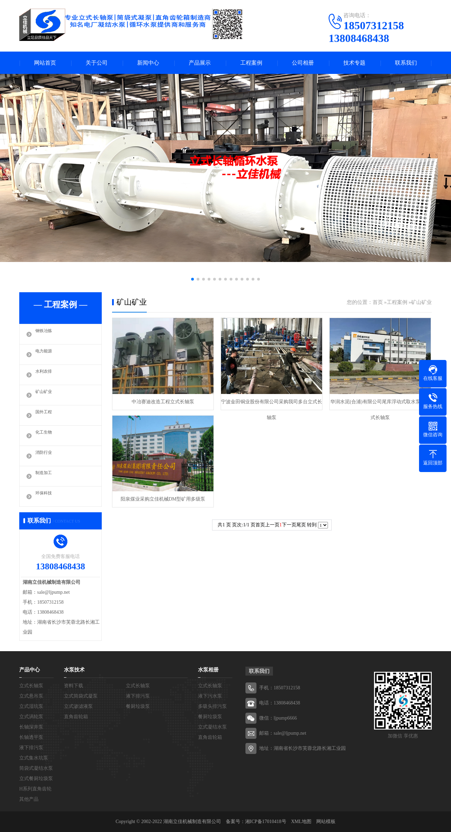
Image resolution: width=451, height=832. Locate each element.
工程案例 (251, 63)
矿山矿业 (45, 395)
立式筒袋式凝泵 (81, 696)
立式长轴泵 (31, 685)
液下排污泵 (31, 747)
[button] (192, 279)
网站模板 (326, 821)
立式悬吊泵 (31, 696)
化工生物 (45, 435)
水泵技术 (74, 669)
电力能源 (45, 354)
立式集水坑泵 (33, 757)
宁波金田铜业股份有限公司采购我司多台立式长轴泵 (271, 404)
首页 (378, 302)
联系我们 (406, 63)
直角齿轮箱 (76, 716)
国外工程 (45, 415)
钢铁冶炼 (45, 334)
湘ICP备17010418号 (265, 821)
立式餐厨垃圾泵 (36, 778)
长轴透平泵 (31, 737)
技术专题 (354, 63)
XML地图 (301, 821)
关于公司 (97, 63)
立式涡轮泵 (31, 716)
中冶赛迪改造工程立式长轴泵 (163, 401)
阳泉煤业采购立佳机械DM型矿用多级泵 (163, 499)
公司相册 (303, 63)
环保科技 (45, 496)
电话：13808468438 (279, 702)
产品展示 (200, 63)
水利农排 (45, 374)
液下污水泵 (210, 696)
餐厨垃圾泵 (138, 706)
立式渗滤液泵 (78, 706)
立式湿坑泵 (31, 706)
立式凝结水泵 (212, 727)
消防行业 (45, 456)
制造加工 (45, 476)
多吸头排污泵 (212, 706)
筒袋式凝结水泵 (36, 768)
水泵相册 (208, 669)
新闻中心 (148, 63)
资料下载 (73, 685)
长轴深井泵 (31, 727)
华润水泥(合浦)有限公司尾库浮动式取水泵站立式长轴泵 (380, 404)
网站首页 (45, 63)
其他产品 (28, 799)
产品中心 (29, 669)
